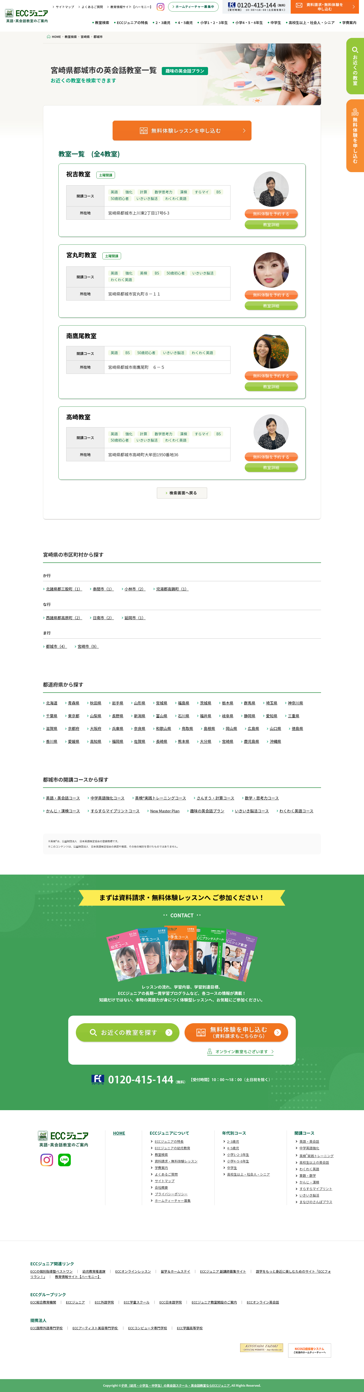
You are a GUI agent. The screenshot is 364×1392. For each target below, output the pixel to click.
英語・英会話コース (63, 798)
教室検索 (102, 22)
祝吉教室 (78, 173)
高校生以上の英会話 (314, 1162)
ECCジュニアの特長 (132, 22)
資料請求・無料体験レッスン (176, 1161)
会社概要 (161, 1187)
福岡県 (117, 741)
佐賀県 (139, 741)
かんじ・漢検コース (63, 810)
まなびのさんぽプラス (316, 1201)
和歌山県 (163, 728)
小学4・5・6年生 (249, 22)
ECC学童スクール (137, 1302)
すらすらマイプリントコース (115, 810)
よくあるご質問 (92, 7)
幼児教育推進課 (93, 1271)
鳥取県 (187, 728)
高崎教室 (78, 416)
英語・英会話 (309, 1141)
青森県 (73, 702)
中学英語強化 (309, 1148)
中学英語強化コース (107, 798)
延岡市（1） (135, 617)
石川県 (183, 715)
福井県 (205, 715)
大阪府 (95, 728)
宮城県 (161, 702)
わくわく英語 (309, 1169)
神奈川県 (295, 702)
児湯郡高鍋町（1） (172, 588)
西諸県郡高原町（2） (64, 617)
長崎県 (161, 741)
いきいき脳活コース (252, 810)
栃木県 (227, 702)
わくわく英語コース (296, 810)
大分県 (205, 741)
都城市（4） (56, 646)
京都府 (73, 728)
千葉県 (51, 715)
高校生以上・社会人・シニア (312, 22)
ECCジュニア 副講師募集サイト (223, 1271)
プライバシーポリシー (171, 1194)
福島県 (183, 702)
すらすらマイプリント (316, 1188)
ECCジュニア (75, 1302)
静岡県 (249, 715)
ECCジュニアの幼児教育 (172, 1148)
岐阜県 (227, 715)
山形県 (139, 702)
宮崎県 (227, 741)
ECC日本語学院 (170, 1302)
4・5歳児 (185, 22)
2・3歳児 (162, 22)
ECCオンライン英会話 (263, 1302)
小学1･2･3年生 (238, 1154)
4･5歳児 (233, 1148)
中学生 (275, 22)
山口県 (275, 728)
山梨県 (95, 715)
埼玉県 (271, 702)
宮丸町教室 (81, 254)
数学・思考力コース (262, 798)
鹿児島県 (251, 741)
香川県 (51, 741)
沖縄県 (275, 741)
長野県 (117, 715)
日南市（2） (103, 617)
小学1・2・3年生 (214, 22)
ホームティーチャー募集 (173, 1200)
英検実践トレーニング (317, 1155)
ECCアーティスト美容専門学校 (95, 1328)
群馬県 (249, 702)
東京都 (73, 715)
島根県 (209, 728)
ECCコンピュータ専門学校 (147, 1328)
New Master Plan (164, 810)
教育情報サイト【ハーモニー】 (131, 7)
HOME (119, 1133)
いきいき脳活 (309, 1195)
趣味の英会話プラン (207, 810)
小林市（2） (135, 588)
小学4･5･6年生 (238, 1161)
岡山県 (231, 728)
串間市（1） (103, 588)
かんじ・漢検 (309, 1182)
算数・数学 (308, 1175)
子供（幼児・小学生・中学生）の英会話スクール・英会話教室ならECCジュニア (175, 1385)
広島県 (253, 728)
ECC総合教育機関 (43, 1302)
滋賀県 (51, 728)
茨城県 (205, 702)
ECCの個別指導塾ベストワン (51, 1271)
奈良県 (139, 728)
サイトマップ (65, 7)
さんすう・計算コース (215, 798)
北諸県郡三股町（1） (64, 588)
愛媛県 (73, 741)
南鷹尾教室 (81, 335)
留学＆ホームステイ (175, 1271)
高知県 (95, 741)
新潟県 (139, 715)
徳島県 (297, 728)
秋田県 (95, 702)
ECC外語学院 (104, 1302)
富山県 (161, 715)
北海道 (51, 702)
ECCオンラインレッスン (133, 1271)
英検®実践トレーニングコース (160, 798)
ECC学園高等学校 (190, 1328)
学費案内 (349, 22)
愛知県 (271, 715)
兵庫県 (117, 728)
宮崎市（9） (88, 646)
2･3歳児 (233, 1141)
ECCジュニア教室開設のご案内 (214, 1302)
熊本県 (183, 741)
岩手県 (117, 702)
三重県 (293, 715)
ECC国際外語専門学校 (46, 1328)
